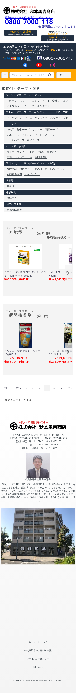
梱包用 (10, 129)
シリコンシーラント (38, 100)
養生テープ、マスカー (29, 129)
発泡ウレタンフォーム (19, 157)
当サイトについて (38, 642)
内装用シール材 (16, 100)
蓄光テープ (33, 140)
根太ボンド (53, 151)
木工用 (10, 151)
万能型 (41, 151)
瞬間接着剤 (41, 157)
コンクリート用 (26, 151)
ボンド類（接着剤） (17, 146)
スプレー (62, 169)
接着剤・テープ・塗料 (21, 88)
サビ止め (50, 169)
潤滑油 (10, 180)
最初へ (7, 388)
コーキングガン (41, 106)
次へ (70, 388)
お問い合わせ (38, 667)
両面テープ (51, 129)
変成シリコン (60, 100)
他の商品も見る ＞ (58, 237)
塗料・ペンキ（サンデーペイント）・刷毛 (30, 163)
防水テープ (13, 134)
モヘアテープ (47, 134)
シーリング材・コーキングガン (24, 95)
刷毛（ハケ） (32, 174)
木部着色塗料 (14, 174)
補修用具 (11, 192)
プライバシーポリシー (38, 658)
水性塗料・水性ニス (18, 169)
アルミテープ (29, 134)
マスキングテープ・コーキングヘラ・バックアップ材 (37, 112)
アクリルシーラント (18, 106)
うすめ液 (37, 169)
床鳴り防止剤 (13, 204)
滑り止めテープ (16, 140)
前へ (18, 388)
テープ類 (11, 124)
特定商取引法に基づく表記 (38, 650)
